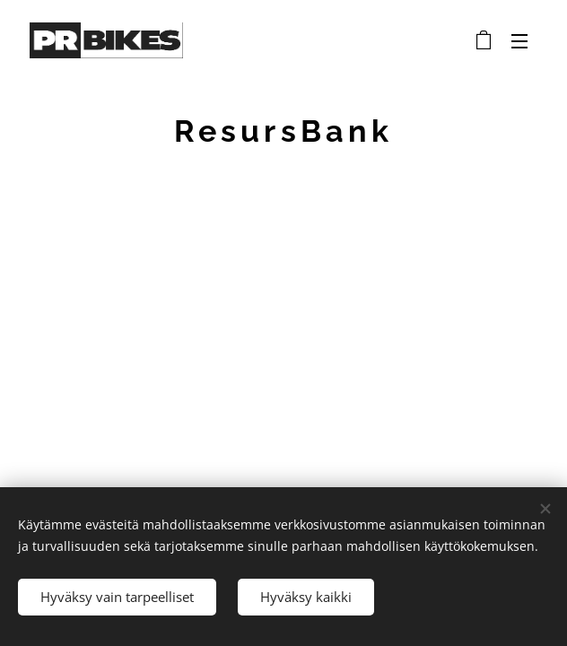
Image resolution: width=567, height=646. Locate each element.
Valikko (519, 41)
